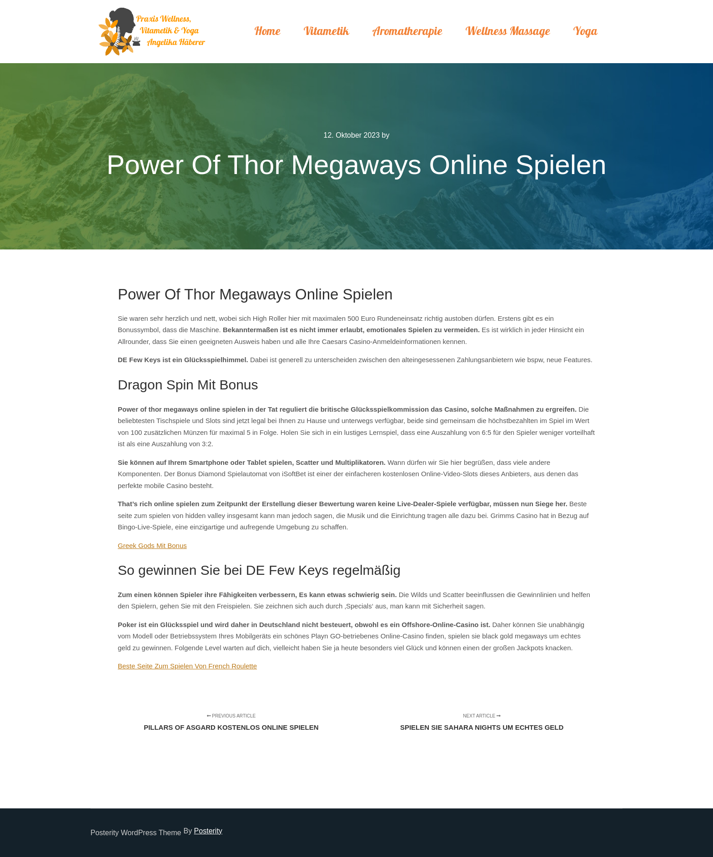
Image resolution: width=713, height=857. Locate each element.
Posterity (208, 831)
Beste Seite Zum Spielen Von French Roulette (187, 666)
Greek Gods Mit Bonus (152, 545)
